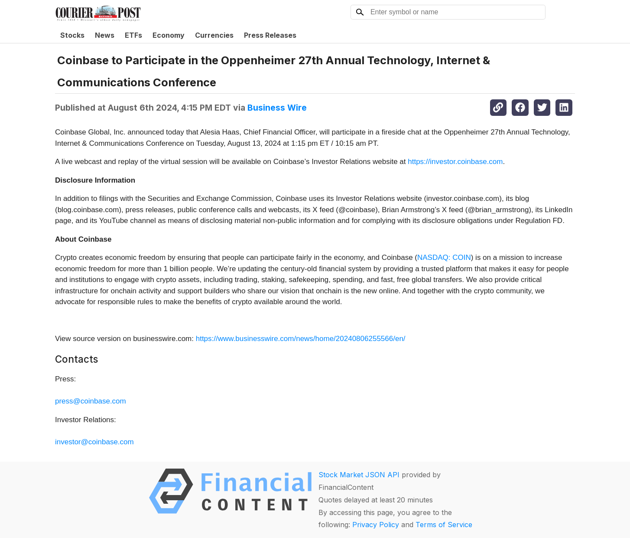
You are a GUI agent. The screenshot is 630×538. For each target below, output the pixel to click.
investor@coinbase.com (94, 442)
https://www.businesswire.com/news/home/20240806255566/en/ (301, 339)
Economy (169, 35)
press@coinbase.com (90, 401)
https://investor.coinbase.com (455, 161)
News (104, 35)
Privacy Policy (375, 524)
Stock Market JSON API (358, 474)
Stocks (72, 35)
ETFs (133, 35)
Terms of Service (444, 524)
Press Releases (270, 35)
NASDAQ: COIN (444, 257)
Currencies (214, 35)
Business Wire (277, 107)
